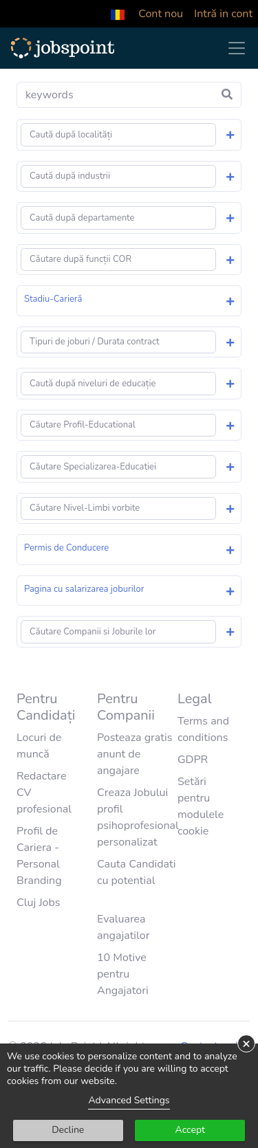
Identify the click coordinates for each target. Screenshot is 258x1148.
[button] (117, 13)
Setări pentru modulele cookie (201, 806)
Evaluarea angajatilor (123, 927)
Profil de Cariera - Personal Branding (39, 856)
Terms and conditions (203, 729)
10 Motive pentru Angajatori (123, 974)
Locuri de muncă (39, 746)
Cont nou (160, 13)
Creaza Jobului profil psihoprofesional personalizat (138, 817)
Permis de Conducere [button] (66, 548)
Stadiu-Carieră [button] (53, 299)
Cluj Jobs (39, 902)
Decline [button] (68, 1129)
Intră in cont (223, 13)
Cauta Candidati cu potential (136, 872)
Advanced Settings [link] (128, 1100)
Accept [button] (190, 1129)
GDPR (193, 759)
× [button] (246, 1043)
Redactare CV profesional (44, 793)
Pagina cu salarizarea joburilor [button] (84, 589)
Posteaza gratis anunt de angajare (134, 754)
